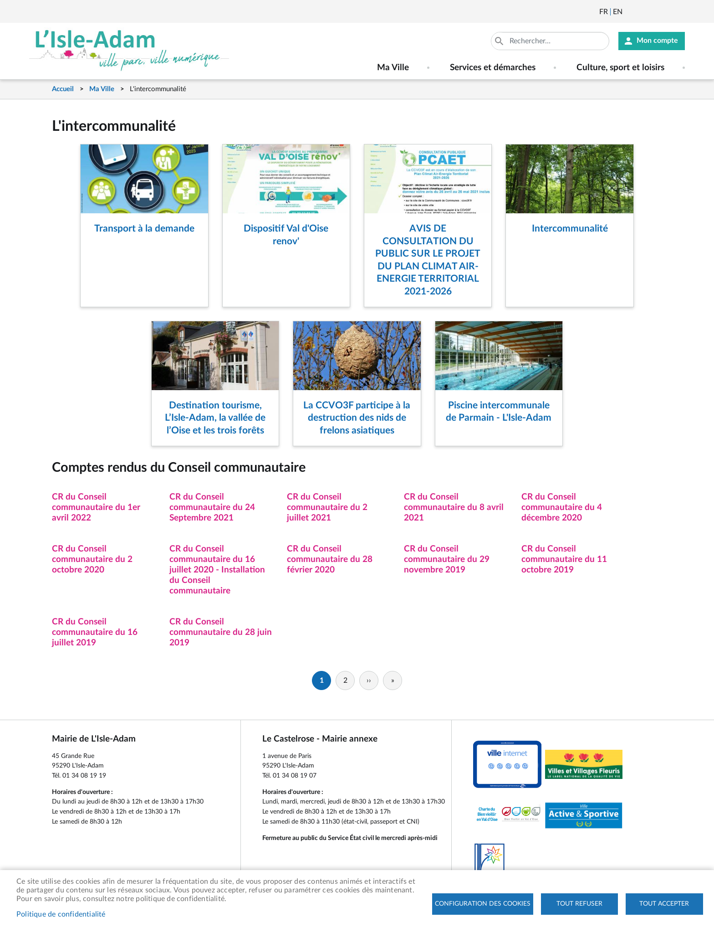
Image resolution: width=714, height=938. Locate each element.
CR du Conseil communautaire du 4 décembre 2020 (561, 507)
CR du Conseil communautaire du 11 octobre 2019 (564, 559)
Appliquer (500, 41)
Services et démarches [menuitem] (493, 67)
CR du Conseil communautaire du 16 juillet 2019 (95, 632)
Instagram (679, 11)
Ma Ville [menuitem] (393, 67)
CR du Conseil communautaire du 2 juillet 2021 (327, 507)
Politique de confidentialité (61, 914)
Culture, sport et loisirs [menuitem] (620, 67)
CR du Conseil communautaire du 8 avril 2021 (454, 507)
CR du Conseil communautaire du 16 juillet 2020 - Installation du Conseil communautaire (217, 570)
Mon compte (657, 41)
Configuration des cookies (482, 904)
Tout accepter (664, 904)
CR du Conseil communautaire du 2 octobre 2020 (92, 559)
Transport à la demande (144, 228)
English (617, 11)
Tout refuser (579, 904)
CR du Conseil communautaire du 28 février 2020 (329, 559)
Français (603, 11)
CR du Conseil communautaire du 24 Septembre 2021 (212, 507)
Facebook (654, 11)
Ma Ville (101, 89)
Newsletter (630, 11)
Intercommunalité (570, 228)
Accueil (63, 89)
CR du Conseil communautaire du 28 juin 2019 (220, 632)
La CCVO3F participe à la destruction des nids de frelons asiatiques (356, 418)
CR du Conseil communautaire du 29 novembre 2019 (447, 559)
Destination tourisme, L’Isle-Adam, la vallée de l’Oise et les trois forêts (215, 418)
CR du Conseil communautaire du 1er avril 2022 (96, 507)
